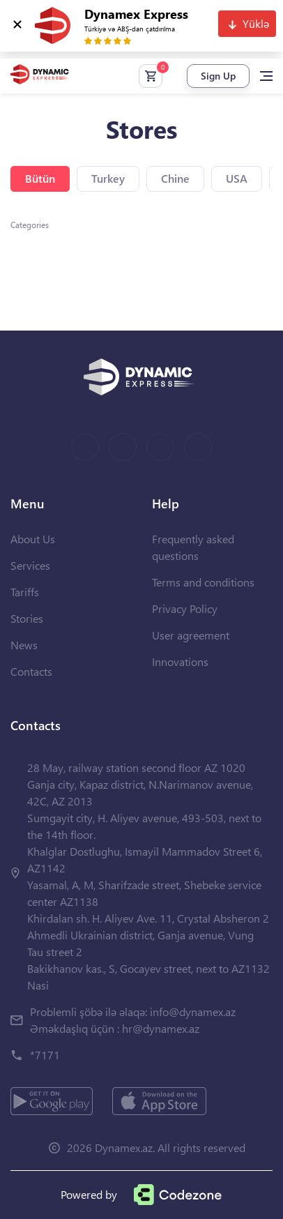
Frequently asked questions (193, 547)
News (24, 644)
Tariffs (24, 591)
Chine (175, 178)
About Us (32, 538)
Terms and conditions (203, 582)
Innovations (180, 661)
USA (236, 178)
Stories (26, 618)
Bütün (40, 178)
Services (30, 565)
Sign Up (218, 75)
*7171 (45, 1054)
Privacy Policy (184, 608)
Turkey (108, 178)
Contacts (31, 671)
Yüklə (256, 23)
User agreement (190, 635)
